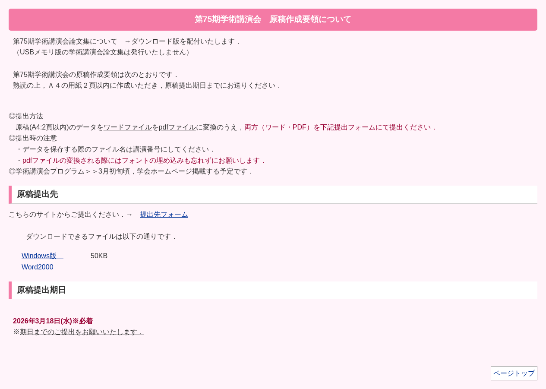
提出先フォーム (164, 214)
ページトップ (514, 373)
